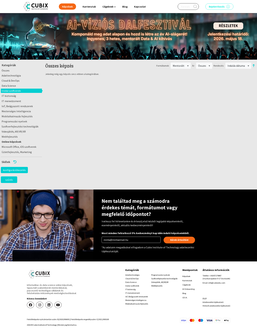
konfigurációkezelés (14, 170)
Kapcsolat (140, 6)
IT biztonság (9, 95)
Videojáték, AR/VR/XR (14, 131)
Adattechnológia (11, 75)
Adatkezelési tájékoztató (213, 302)
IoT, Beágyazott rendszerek (17, 106)
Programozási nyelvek (14, 121)
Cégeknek (186, 285)
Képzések (186, 276)
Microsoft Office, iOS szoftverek (19, 146)
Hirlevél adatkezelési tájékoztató (216, 305)
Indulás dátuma (238, 65)
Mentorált (181, 65)
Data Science (9, 85)
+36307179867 (215, 275)
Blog (125, 6)
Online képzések (11, 141)
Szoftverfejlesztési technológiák (20, 126)
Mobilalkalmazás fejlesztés (17, 116)
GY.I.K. (185, 297)
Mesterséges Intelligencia (16, 111)
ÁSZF (205, 298)
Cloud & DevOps (11, 80)
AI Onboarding (188, 289)
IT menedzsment (11, 101)
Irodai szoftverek (11, 90)
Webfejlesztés (10, 136)
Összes (6, 70)
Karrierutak (89, 6)
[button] (21, 162)
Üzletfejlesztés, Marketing (17, 152)
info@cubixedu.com (216, 283)
